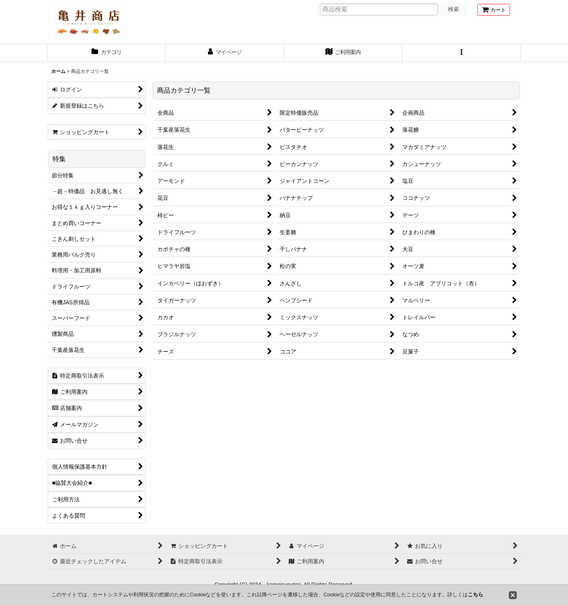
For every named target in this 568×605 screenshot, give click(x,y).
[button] (461, 52)
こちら (475, 595)
